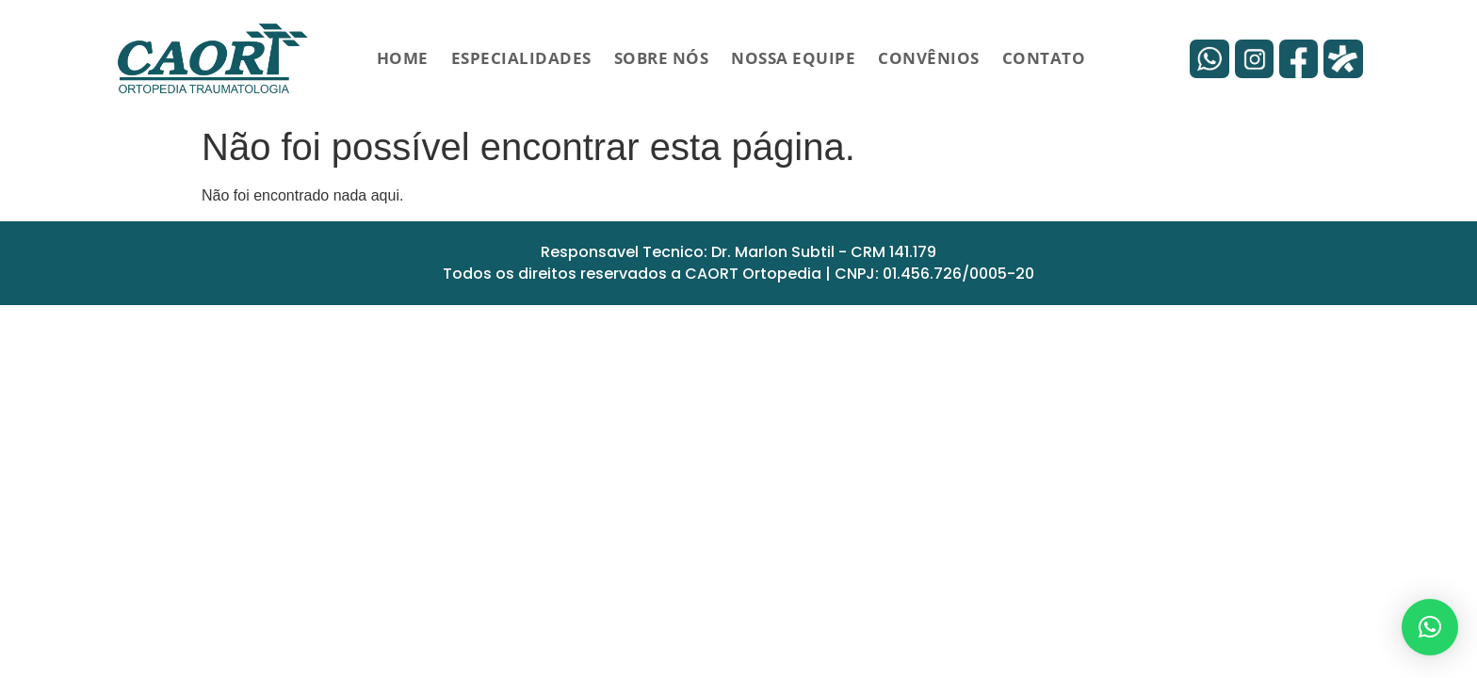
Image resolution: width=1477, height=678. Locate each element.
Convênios (929, 58)
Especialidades (521, 58)
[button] (1430, 627)
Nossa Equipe (793, 58)
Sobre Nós (661, 58)
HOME (403, 58)
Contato (1044, 58)
